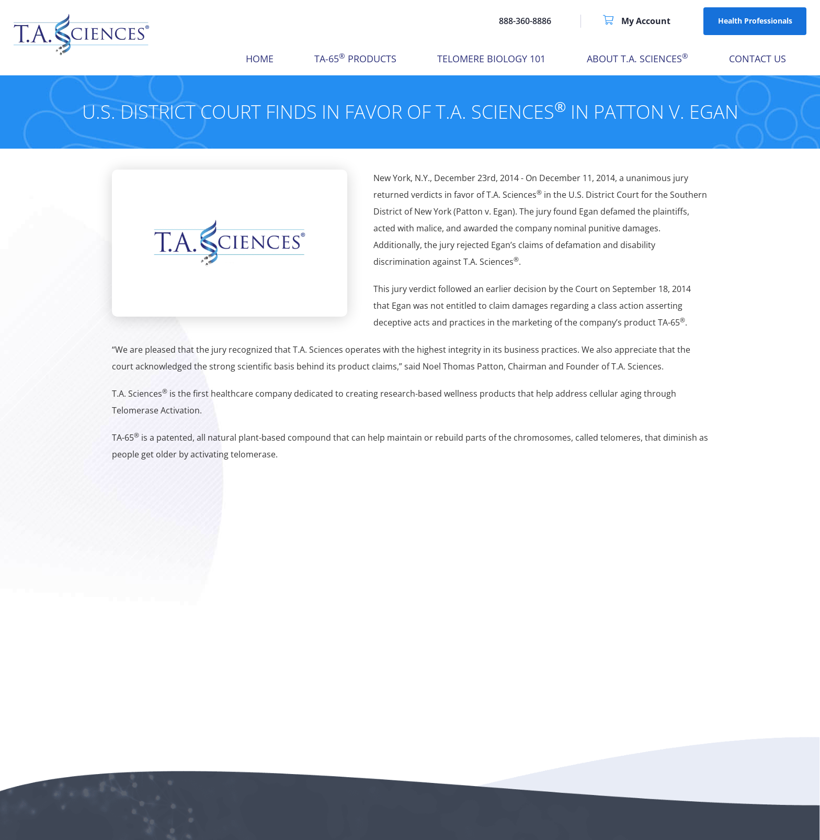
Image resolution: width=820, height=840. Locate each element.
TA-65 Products (355, 58)
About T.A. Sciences (637, 58)
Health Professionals (755, 21)
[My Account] (645, 21)
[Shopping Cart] (612, 21)
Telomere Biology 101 (491, 58)
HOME (260, 58)
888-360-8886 (525, 21)
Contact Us (757, 58)
